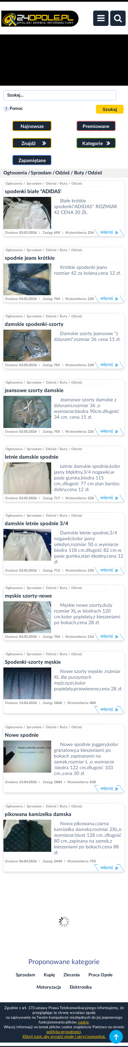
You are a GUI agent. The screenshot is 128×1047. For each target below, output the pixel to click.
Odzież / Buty (69, 173)
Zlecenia (71, 975)
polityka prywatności (63, 1032)
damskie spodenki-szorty (34, 324)
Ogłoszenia (15, 173)
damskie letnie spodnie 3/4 (36, 523)
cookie (83, 1022)
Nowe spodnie (22, 735)
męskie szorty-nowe (28, 596)
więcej (109, 232)
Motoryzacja (49, 987)
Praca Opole (100, 975)
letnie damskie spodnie (31, 457)
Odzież (95, 173)
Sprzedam (41, 173)
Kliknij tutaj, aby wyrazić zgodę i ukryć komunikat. (64, 1036)
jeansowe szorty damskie (34, 390)
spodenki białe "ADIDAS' (33, 191)
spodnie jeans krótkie (30, 258)
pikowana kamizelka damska (38, 814)
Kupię (49, 975)
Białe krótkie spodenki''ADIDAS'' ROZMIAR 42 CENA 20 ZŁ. (85, 207)
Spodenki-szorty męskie (33, 662)
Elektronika (81, 987)
